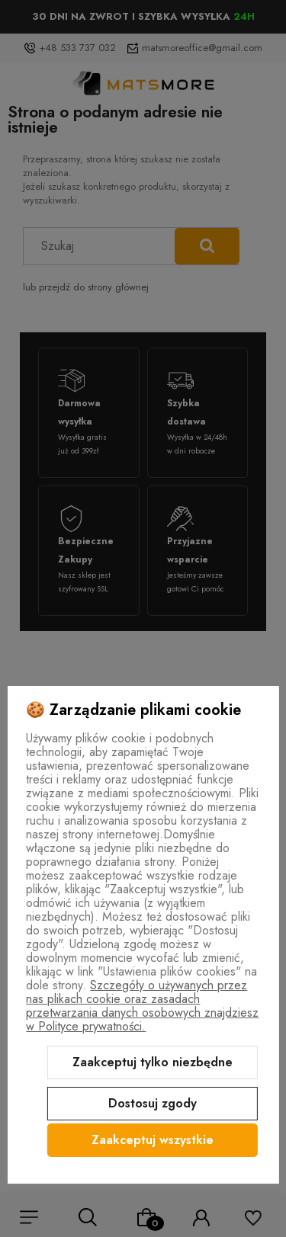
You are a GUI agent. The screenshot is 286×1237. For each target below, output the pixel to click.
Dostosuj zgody (152, 1103)
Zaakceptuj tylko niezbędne (152, 1062)
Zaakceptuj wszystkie (153, 1140)
